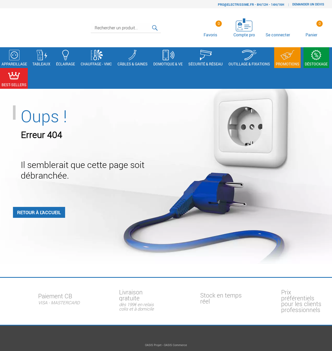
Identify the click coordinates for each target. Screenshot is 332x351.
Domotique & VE (168, 58)
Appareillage (14, 58)
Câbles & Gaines (132, 58)
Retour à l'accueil (39, 214)
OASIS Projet (153, 345)
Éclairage (65, 58)
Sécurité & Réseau (205, 58)
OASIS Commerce (175, 345)
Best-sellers (14, 79)
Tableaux (41, 58)
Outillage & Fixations (249, 58)
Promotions (287, 58)
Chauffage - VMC (96, 58)
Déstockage (316, 58)
